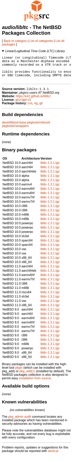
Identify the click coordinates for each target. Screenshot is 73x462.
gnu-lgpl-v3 (23, 105)
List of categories (41, 41)
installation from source (35, 384)
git (41, 109)
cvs (30, 109)
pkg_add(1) (27, 377)
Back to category (15, 41)
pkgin (19, 373)
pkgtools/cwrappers (15, 132)
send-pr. (53, 457)
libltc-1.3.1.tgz (50, 169)
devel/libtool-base (14, 128)
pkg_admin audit (19, 422)
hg (36, 109)
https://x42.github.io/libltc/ (33, 102)
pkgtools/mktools (38, 128)
